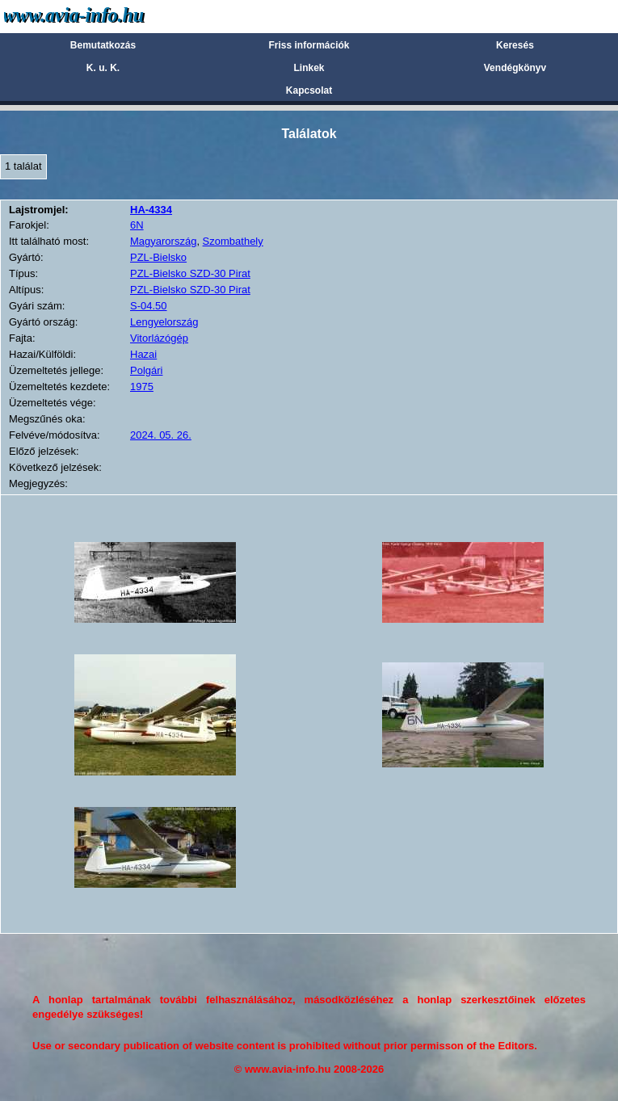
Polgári (146, 370)
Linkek (308, 68)
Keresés (515, 45)
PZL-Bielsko (158, 257)
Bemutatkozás (103, 45)
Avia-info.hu (102, 15)
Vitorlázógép (159, 338)
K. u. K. (103, 68)
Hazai (143, 354)
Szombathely (233, 241)
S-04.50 (148, 306)
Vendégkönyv (515, 68)
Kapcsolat (309, 90)
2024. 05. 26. (160, 435)
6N (137, 225)
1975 (141, 386)
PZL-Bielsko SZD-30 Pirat (190, 273)
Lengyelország (164, 322)
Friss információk (308, 45)
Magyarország (163, 241)
